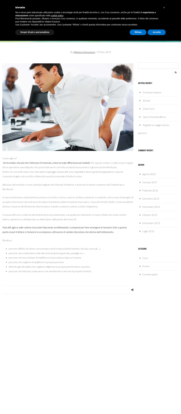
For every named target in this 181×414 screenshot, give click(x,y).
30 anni (146, 100)
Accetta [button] (157, 32)
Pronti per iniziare (152, 92)
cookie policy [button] (57, 15)
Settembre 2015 (151, 223)
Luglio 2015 (148, 231)
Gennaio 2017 (149, 182)
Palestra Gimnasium (84, 52)
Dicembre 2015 (150, 198)
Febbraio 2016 (150, 190)
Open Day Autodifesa (154, 116)
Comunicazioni (150, 274)
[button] (164, 7)
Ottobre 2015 (149, 214)
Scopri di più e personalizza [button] (34, 32)
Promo (146, 266)
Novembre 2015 (151, 206)
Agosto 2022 (149, 174)
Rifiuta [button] (138, 32)
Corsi (145, 257)
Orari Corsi (148, 108)
